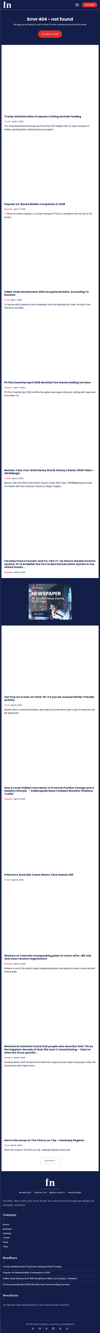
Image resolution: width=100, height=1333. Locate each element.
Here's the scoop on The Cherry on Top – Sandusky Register (44, 1140)
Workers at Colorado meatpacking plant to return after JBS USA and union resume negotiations (47, 957)
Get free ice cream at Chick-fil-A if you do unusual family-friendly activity (49, 698)
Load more (50, 1160)
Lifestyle (8, 388)
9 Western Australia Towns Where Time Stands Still (38, 874)
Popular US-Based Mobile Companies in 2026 (34, 204)
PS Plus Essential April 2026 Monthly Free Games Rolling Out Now (47, 382)
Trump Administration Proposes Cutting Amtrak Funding (42, 116)
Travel (7, 121)
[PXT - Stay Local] (7, 4)
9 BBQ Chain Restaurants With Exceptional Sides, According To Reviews (46, 293)
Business (8, 209)
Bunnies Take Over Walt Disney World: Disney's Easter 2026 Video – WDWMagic (49, 471)
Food (6, 300)
